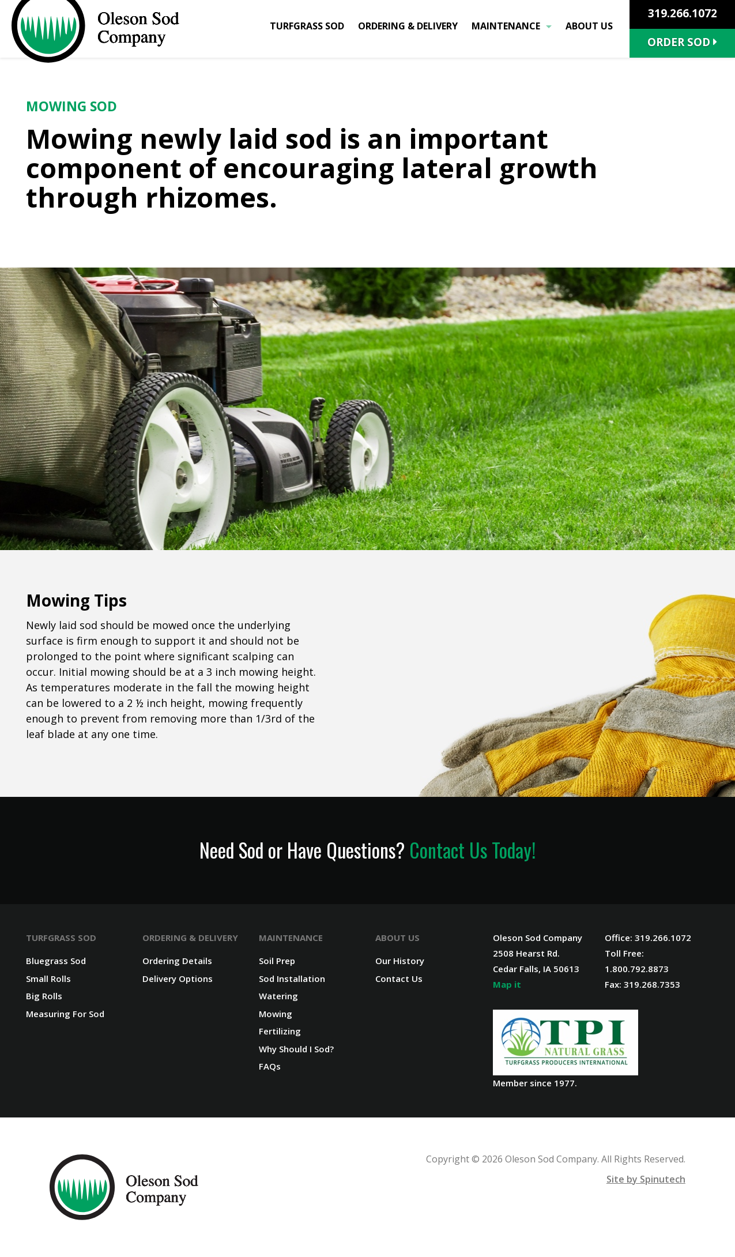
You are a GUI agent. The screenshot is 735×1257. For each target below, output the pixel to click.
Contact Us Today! (472, 850)
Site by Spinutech (645, 1179)
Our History (399, 960)
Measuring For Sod (65, 1013)
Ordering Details (177, 960)
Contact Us (399, 978)
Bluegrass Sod (56, 960)
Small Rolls (48, 978)
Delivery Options (177, 978)
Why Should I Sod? (296, 1049)
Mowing (275, 1013)
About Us (589, 26)
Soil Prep (277, 960)
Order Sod (682, 42)
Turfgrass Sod (307, 26)
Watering (278, 996)
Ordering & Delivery (408, 26)
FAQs (270, 1066)
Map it (507, 984)
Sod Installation (292, 978)
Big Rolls (44, 996)
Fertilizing (280, 1031)
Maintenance (512, 26)
